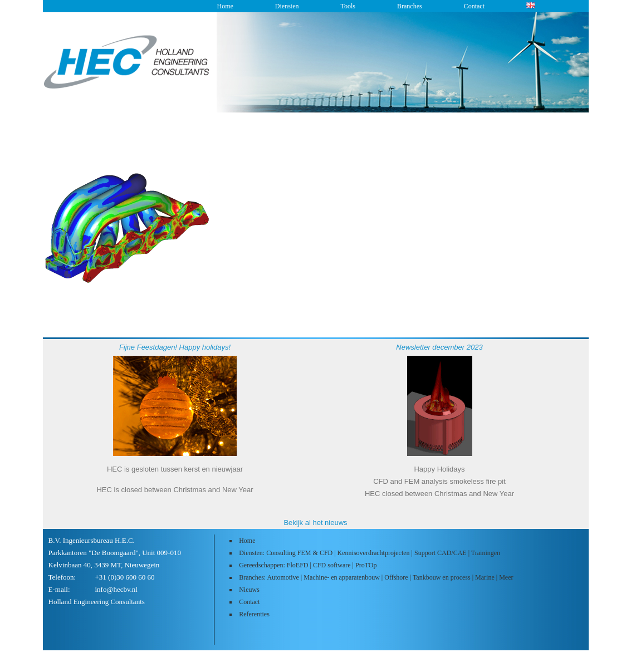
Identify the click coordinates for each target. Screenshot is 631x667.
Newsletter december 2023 (439, 347)
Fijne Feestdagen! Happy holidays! (175, 347)
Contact (474, 6)
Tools (347, 6)
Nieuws (249, 590)
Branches (409, 6)
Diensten (287, 6)
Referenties (254, 614)
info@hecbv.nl (116, 589)
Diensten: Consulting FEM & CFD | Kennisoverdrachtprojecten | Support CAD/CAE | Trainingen (369, 553)
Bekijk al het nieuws (315, 522)
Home (225, 6)
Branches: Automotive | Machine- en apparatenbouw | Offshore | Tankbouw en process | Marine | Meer (376, 577)
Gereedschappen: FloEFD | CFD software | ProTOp (307, 565)
